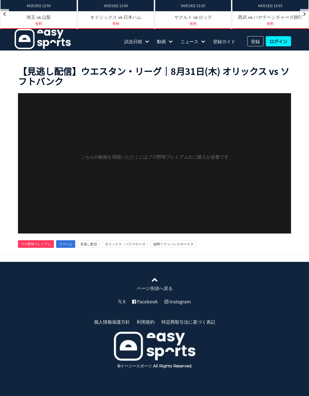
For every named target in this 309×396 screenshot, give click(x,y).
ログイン (278, 41)
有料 (38, 23)
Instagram (177, 301)
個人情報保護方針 (112, 321)
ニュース (189, 41)
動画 (161, 41)
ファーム (65, 243)
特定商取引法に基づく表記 (188, 321)
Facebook (145, 301)
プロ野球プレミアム (36, 243)
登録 (255, 41)
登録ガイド (224, 41)
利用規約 (146, 321)
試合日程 (133, 41)
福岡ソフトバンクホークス (173, 243)
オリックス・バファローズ (125, 243)
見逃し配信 (88, 243)
